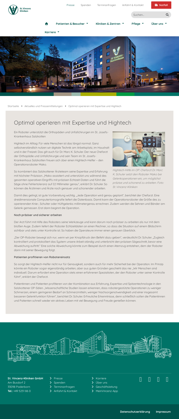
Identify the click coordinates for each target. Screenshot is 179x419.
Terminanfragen (106, 5)
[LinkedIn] (149, 380)
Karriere (50, 32)
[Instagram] (141, 380)
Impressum (163, 411)
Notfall (161, 5)
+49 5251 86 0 (22, 391)
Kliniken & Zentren (108, 23)
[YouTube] (167, 380)
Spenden (86, 5)
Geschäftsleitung (106, 386)
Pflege (136, 23)
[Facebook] (158, 380)
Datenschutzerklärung (135, 411)
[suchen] (167, 14)
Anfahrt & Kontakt (133, 5)
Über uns (157, 23)
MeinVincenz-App (107, 391)
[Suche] (151, 14)
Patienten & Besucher (70, 23)
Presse (70, 5)
